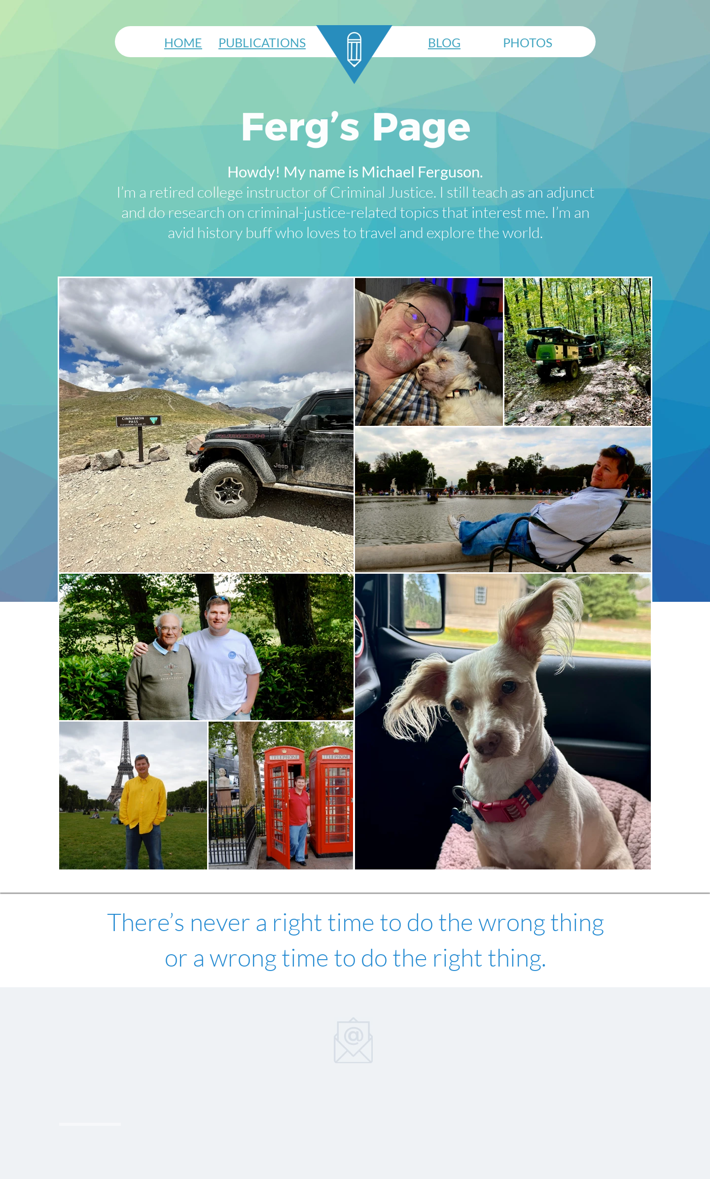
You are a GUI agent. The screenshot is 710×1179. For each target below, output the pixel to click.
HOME (183, 42)
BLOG (444, 42)
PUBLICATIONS (262, 42)
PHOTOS (527, 42)
